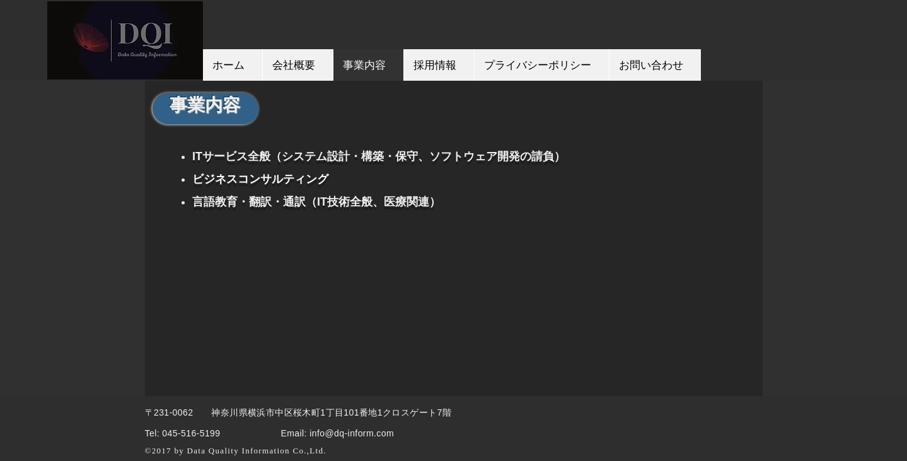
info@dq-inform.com (351, 433)
